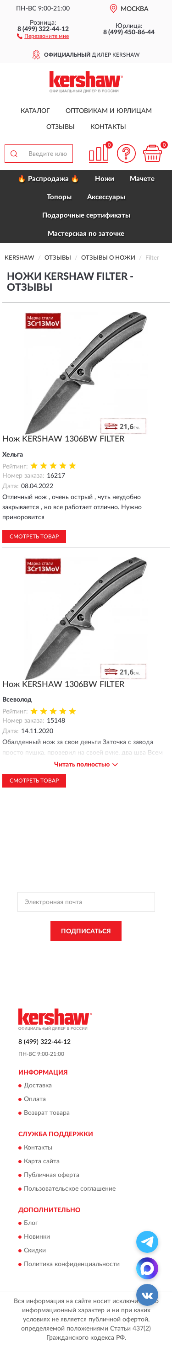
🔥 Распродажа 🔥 (48, 179)
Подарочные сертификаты (86, 215)
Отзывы (60, 127)
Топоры (59, 197)
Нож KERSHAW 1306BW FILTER (63, 439)
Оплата (35, 1100)
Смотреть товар (34, 536)
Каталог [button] (35, 111)
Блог (31, 1223)
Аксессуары (106, 197)
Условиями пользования (103, 960)
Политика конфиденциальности (72, 1264)
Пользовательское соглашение (70, 1189)
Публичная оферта (51, 1175)
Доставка (38, 1086)
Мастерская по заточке (86, 233)
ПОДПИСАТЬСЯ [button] (86, 931)
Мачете (142, 179)
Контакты (108, 127)
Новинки (37, 1237)
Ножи (104, 179)
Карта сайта (42, 1161)
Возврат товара (47, 1113)
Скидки (35, 1250)
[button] (43, 35)
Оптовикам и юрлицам (109, 111)
